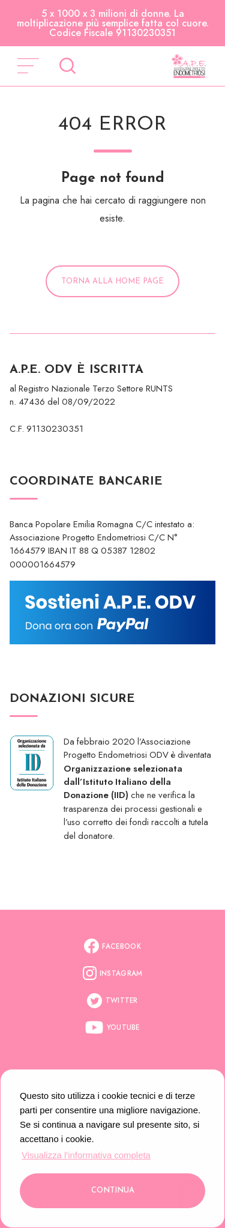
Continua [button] (112, 1190)
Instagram (113, 973)
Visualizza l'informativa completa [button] (86, 1155)
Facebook (112, 946)
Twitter (112, 1000)
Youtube (112, 1027)
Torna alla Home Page (112, 281)
